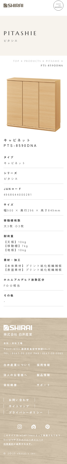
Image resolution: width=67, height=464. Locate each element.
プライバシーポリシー (26, 412)
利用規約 (9, 443)
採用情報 (44, 365)
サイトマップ (19, 406)
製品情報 (44, 375)
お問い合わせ (19, 400)
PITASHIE (53, 61)
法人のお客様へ (16, 375)
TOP (16, 61)
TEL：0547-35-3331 (18, 353)
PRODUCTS (32, 61)
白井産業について (17, 365)
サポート (44, 385)
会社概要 (10, 385)
